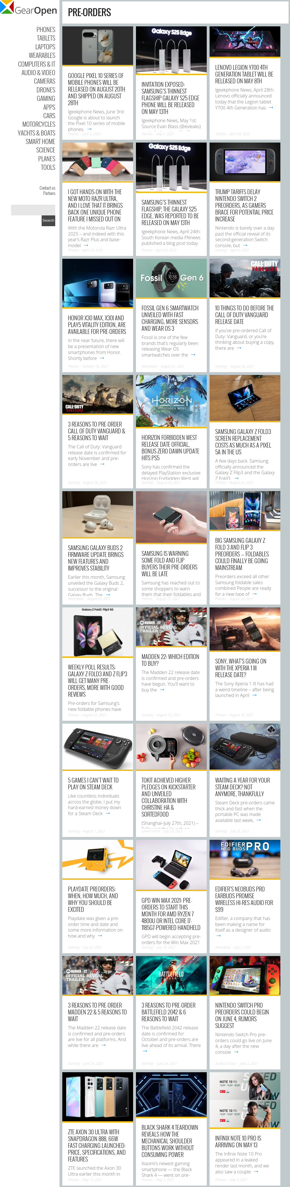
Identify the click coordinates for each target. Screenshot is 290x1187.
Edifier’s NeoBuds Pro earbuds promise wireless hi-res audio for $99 (244, 899)
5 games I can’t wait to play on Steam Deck (93, 783)
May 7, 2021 (165, 1179)
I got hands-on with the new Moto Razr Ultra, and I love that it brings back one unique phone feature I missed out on (95, 205)
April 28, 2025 (239, 134)
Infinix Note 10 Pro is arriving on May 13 (238, 1141)
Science (45, 149)
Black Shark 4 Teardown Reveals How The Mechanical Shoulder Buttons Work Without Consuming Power (170, 1141)
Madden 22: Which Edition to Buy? (170, 659)
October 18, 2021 (95, 366)
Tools (48, 166)
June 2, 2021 (249, 1063)
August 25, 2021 (241, 482)
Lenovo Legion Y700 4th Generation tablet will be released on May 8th (244, 74)
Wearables (42, 55)
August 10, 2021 (241, 715)
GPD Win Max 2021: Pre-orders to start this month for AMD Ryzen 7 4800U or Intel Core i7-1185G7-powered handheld (171, 914)
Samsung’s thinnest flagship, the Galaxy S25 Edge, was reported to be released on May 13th (170, 212)
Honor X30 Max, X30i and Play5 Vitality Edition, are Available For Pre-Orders (97, 324)
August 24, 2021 (241, 598)
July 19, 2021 (166, 947)
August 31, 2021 (173, 366)
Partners (49, 193)
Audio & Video (38, 72)
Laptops (45, 46)
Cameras (44, 80)
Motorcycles (38, 123)
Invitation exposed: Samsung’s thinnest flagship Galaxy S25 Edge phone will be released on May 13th (170, 98)
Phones (46, 29)
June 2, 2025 (91, 134)
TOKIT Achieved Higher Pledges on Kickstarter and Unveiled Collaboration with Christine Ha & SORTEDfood (168, 797)
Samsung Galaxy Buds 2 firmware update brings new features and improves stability (95, 557)
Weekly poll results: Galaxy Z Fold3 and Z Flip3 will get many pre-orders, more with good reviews (97, 680)
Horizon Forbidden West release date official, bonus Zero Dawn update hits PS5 (170, 447)
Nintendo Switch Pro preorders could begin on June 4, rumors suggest (242, 1015)
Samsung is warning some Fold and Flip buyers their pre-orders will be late (169, 563)
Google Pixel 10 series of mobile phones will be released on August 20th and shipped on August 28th (96, 89)
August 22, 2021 (94, 715)
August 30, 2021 (242, 366)
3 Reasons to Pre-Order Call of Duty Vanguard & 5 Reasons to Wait (96, 431)
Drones (46, 89)
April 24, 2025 (92, 250)
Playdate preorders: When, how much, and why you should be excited (93, 899)
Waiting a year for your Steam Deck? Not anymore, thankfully (242, 787)
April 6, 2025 (240, 250)
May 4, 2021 (239, 1179)
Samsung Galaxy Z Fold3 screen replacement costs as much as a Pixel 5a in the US (243, 441)
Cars (49, 115)
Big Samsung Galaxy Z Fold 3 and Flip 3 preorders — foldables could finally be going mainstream (242, 554)
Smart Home (40, 141)
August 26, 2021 (169, 482)
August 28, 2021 (95, 482)
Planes (46, 158)
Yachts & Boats (36, 132)
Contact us (47, 188)
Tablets (46, 37)
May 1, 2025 (165, 134)
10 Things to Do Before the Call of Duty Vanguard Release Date (244, 315)
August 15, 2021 (169, 715)
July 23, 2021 (92, 947)
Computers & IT (36, 63)
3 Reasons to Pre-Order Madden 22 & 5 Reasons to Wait (97, 1012)
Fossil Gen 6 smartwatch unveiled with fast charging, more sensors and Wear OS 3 (170, 318)
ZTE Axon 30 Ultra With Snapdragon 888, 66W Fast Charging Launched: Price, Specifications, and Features (97, 1145)
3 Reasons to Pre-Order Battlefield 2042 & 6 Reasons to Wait (168, 1012)
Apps (49, 106)
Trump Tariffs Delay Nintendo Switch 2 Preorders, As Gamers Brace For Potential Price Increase (244, 205)
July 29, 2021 (173, 831)
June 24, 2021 (93, 1063)
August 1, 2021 (94, 831)
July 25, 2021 (240, 831)
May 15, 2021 (92, 1179)
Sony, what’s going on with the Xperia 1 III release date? (240, 668)
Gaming (46, 98)
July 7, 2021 (242, 947)
